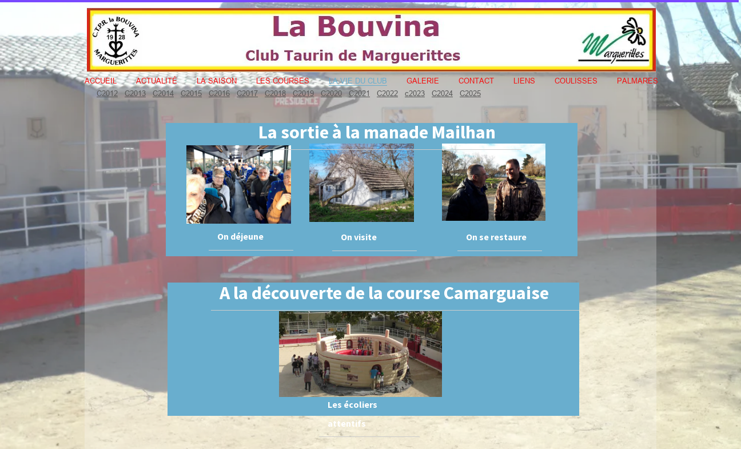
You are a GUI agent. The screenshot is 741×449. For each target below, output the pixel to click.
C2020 (331, 93)
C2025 (470, 93)
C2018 (275, 93)
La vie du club (358, 80)
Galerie (423, 80)
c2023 (415, 93)
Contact (476, 80)
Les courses (282, 80)
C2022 (387, 93)
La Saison (217, 80)
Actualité (156, 80)
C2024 (442, 93)
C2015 (191, 93)
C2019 (303, 93)
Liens (524, 80)
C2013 (135, 93)
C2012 (107, 93)
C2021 (359, 93)
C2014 (163, 93)
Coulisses (576, 80)
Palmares (637, 80)
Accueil (101, 80)
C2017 (247, 93)
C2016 (219, 93)
